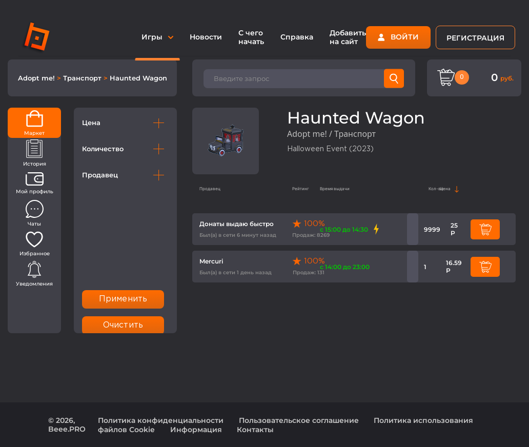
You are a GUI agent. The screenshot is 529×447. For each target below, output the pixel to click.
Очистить (123, 325)
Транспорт (83, 78)
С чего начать (251, 37)
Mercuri (211, 261)
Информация (196, 429)
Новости (206, 37)
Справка (296, 37)
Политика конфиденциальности (160, 420)
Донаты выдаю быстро (236, 224)
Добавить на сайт (348, 37)
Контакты (255, 429)
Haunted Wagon (138, 78)
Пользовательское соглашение (299, 420)
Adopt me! (37, 78)
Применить (123, 299)
